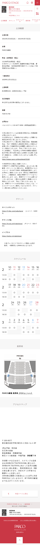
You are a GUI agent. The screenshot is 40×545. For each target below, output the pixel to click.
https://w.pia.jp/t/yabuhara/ (12, 223)
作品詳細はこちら (14, 15)
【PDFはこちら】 (25, 393)
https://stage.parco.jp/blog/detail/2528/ (16, 159)
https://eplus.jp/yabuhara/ (12, 236)
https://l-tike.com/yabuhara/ (12, 211)
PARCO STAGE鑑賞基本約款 (11, 520)
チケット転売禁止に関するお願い (28, 520)
